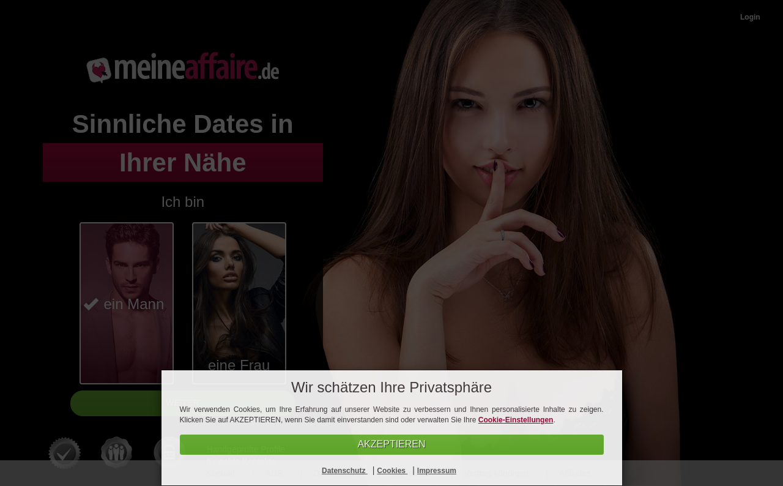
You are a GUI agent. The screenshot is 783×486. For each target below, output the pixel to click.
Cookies (392, 470)
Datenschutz (345, 470)
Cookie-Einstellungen (516, 420)
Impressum (436, 470)
